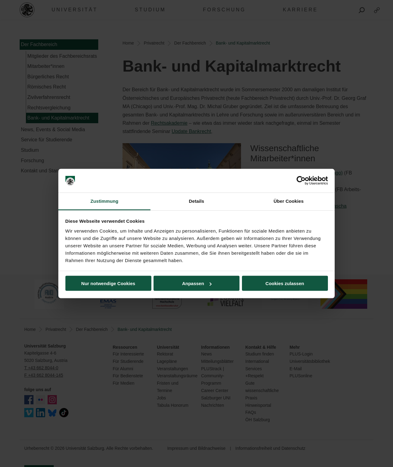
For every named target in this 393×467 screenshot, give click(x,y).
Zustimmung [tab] (105, 200)
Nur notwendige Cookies (108, 283)
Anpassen (197, 283)
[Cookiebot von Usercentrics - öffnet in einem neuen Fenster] (301, 180)
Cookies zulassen (285, 283)
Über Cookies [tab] (289, 200)
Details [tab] (196, 200)
